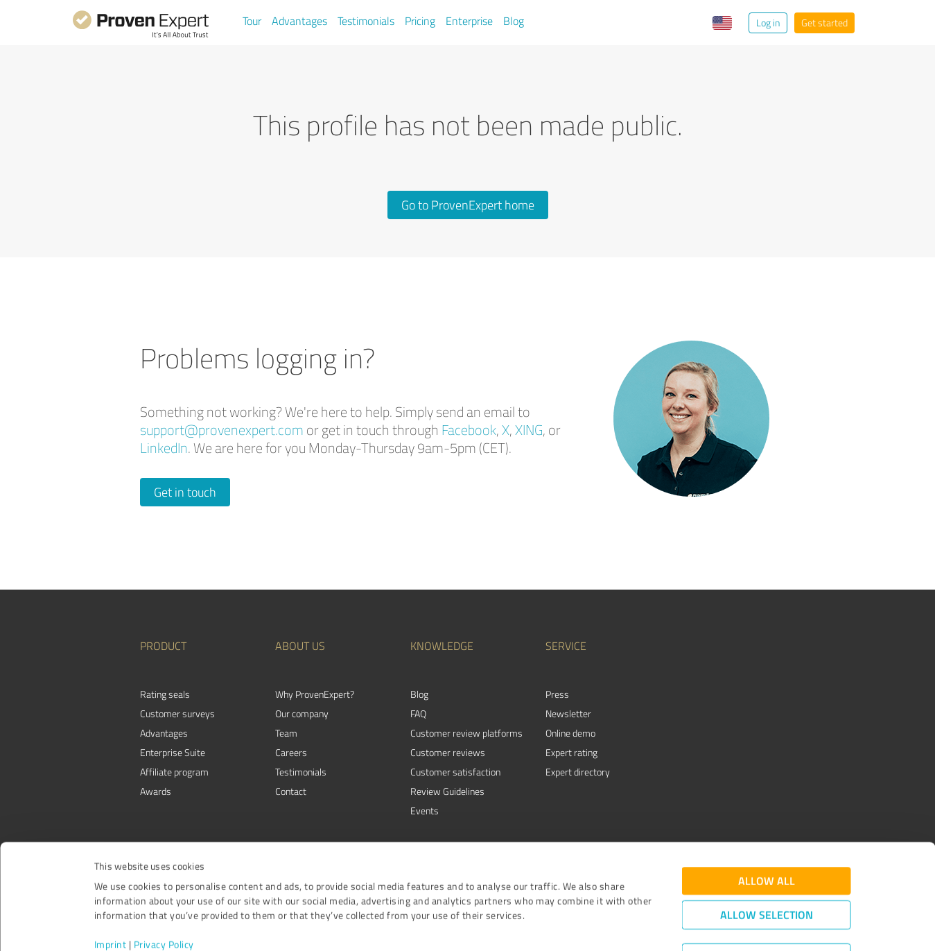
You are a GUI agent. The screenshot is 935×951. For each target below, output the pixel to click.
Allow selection (766, 856)
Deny (766, 899)
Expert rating (571, 752)
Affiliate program (174, 771)
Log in (768, 22)
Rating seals (165, 694)
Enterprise (469, 20)
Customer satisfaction (455, 771)
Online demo (570, 732)
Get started (824, 22)
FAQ (418, 713)
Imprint (110, 886)
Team (286, 732)
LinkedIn (164, 447)
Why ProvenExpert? (314, 694)
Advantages (299, 20)
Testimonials (366, 20)
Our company (302, 713)
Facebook (469, 429)
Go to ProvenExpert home (467, 204)
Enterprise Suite (172, 752)
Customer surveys (177, 713)
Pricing (420, 20)
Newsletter (568, 713)
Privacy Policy (164, 886)
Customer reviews (447, 752)
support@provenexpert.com (222, 429)
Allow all (766, 822)
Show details (555, 925)
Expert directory (577, 771)
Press (557, 694)
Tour (252, 20)
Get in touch (185, 491)
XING (529, 429)
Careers (291, 752)
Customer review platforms (466, 732)
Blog (513, 20)
